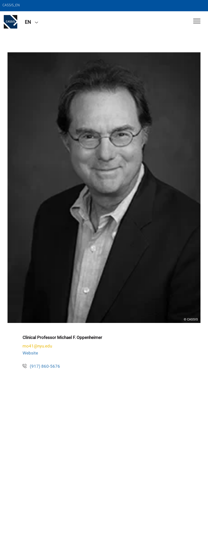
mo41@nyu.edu (37, 345)
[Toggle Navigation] (196, 21)
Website (30, 352)
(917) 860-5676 (45, 366)
